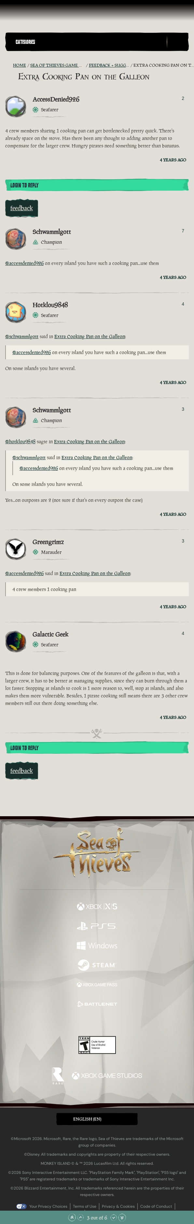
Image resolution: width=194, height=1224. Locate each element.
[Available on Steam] (97, 966)
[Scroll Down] (113, 1217)
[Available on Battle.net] (97, 1005)
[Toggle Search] (178, 42)
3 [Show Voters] (183, 409)
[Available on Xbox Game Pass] (97, 985)
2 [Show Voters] (183, 98)
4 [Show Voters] (183, 304)
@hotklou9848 (20, 441)
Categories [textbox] (25, 42)
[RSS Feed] (9, 65)
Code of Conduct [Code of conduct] (156, 1206)
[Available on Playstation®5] (97, 927)
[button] (89, 41)
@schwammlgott (21, 336)
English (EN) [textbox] (87, 1119)
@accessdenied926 (24, 263)
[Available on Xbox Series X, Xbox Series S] (97, 907)
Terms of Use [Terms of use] (84, 1206)
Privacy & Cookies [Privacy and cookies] (118, 1206)
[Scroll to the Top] (72, 1217)
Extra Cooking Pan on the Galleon (89, 336)
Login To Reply (24, 185)
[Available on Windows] (97, 946)
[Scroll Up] (80, 1217)
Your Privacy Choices (48, 1206)
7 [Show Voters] (183, 230)
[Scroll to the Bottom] (122, 1217)
